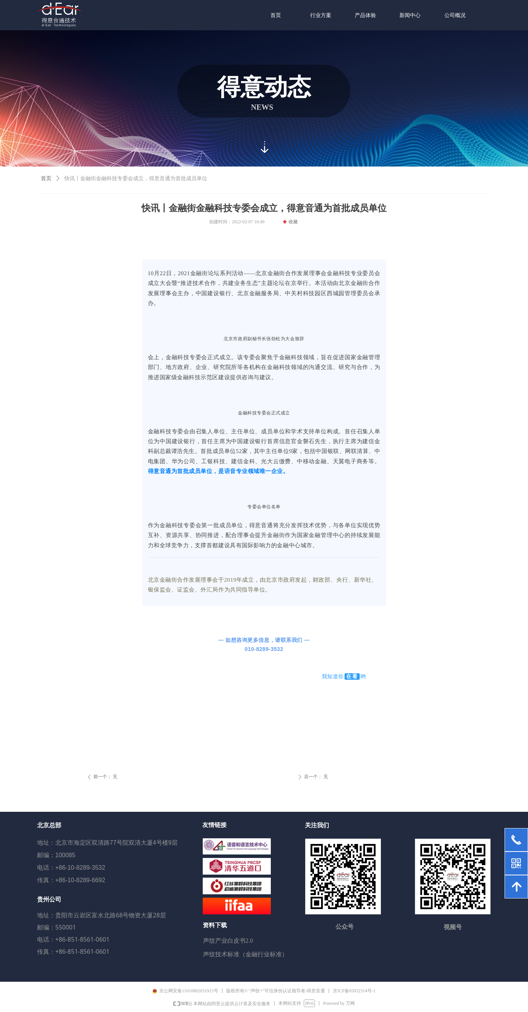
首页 (46, 178)
